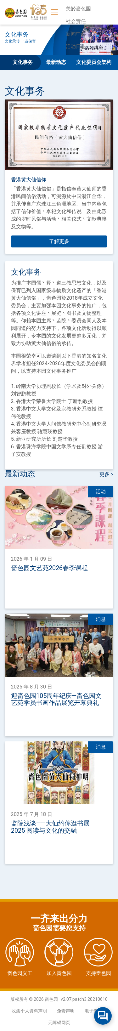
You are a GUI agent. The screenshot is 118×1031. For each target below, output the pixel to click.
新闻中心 (76, 34)
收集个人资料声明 (29, 1010)
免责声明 (66, 1010)
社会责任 (76, 21)
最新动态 (56, 62)
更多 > (106, 474)
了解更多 (59, 241)
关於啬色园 (78, 9)
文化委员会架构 (93, 62)
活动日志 (76, 46)
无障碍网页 (59, 1022)
